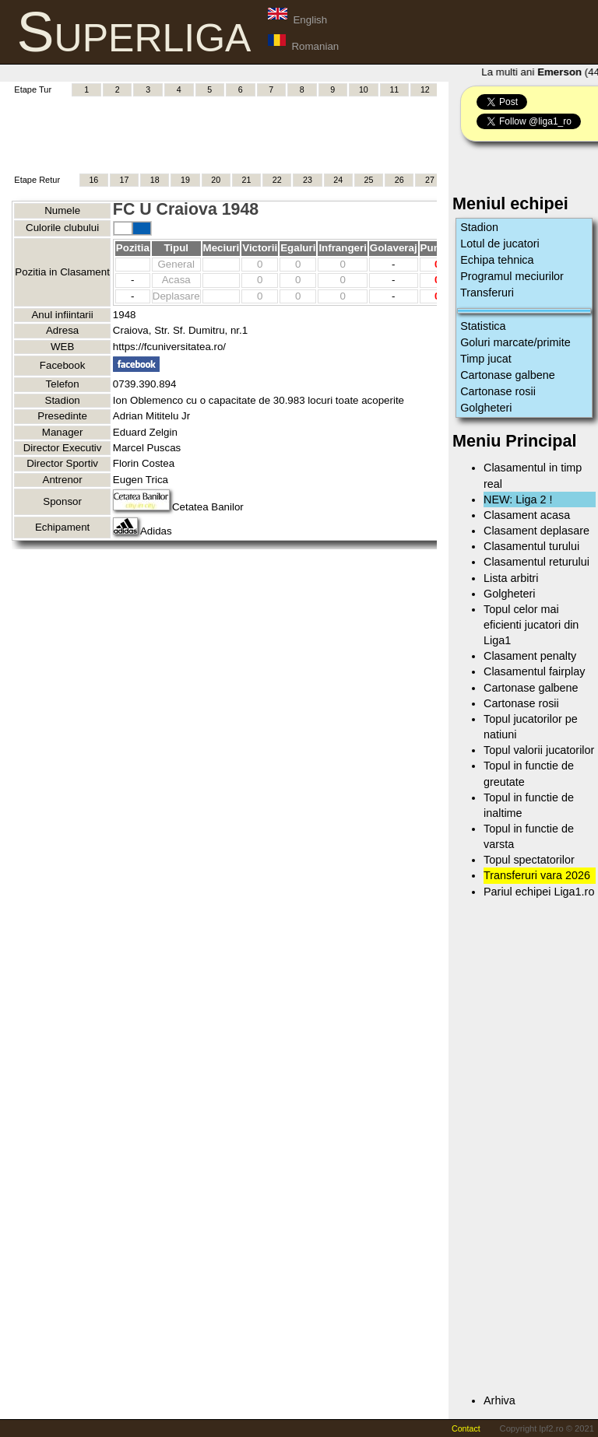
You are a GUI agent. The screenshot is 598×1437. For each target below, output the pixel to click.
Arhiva (499, 1400)
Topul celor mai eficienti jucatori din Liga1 (531, 625)
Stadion (479, 227)
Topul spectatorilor (529, 859)
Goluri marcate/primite (515, 342)
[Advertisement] (295, 133)
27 (429, 179)
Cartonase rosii (498, 391)
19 (185, 179)
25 (368, 179)
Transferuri (487, 292)
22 (277, 179)
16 (93, 179)
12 (425, 89)
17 (124, 179)
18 (155, 179)
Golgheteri (486, 407)
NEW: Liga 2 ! (518, 499)
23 (307, 179)
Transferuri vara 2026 (537, 875)
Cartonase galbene (507, 375)
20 (215, 179)
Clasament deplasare (536, 530)
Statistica (482, 326)
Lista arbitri (511, 578)
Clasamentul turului (531, 546)
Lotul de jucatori (500, 243)
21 (247, 179)
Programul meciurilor (512, 276)
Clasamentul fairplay (534, 671)
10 (363, 89)
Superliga (134, 32)
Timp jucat (486, 358)
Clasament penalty (530, 656)
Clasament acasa (527, 515)
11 (394, 89)
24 (338, 179)
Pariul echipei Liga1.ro (539, 891)
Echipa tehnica (496, 260)
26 (399, 179)
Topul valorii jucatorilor (539, 750)
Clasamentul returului (536, 562)
